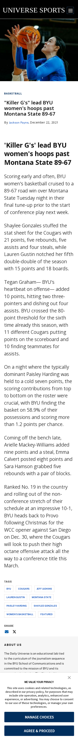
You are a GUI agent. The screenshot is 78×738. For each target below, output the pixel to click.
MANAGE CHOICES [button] (39, 717)
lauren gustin (15, 597)
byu (8, 588)
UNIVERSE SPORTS (34, 10)
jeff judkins (44, 588)
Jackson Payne (19, 122)
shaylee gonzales (45, 605)
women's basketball (19, 614)
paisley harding (16, 605)
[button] (69, 677)
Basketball (13, 93)
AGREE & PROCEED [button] (39, 730)
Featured (46, 614)
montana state (41, 597)
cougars (24, 588)
